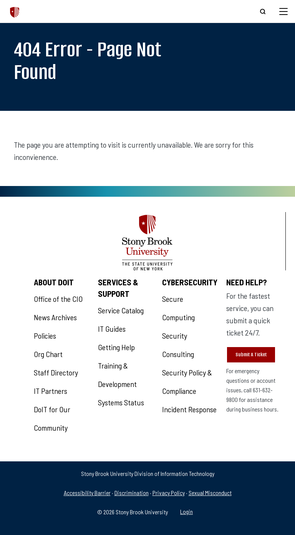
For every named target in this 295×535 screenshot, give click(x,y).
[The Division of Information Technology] (14, 11)
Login (186, 511)
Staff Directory (56, 372)
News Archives (55, 317)
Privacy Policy (168, 492)
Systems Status (121, 402)
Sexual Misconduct (210, 492)
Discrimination (131, 492)
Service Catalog (121, 310)
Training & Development (117, 374)
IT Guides (112, 328)
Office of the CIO (58, 298)
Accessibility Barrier (87, 492)
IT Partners (50, 390)
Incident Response (189, 409)
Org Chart (48, 354)
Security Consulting (178, 345)
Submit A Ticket (251, 354)
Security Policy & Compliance (187, 381)
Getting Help (116, 347)
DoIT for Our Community (52, 418)
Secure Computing (178, 308)
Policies (45, 335)
